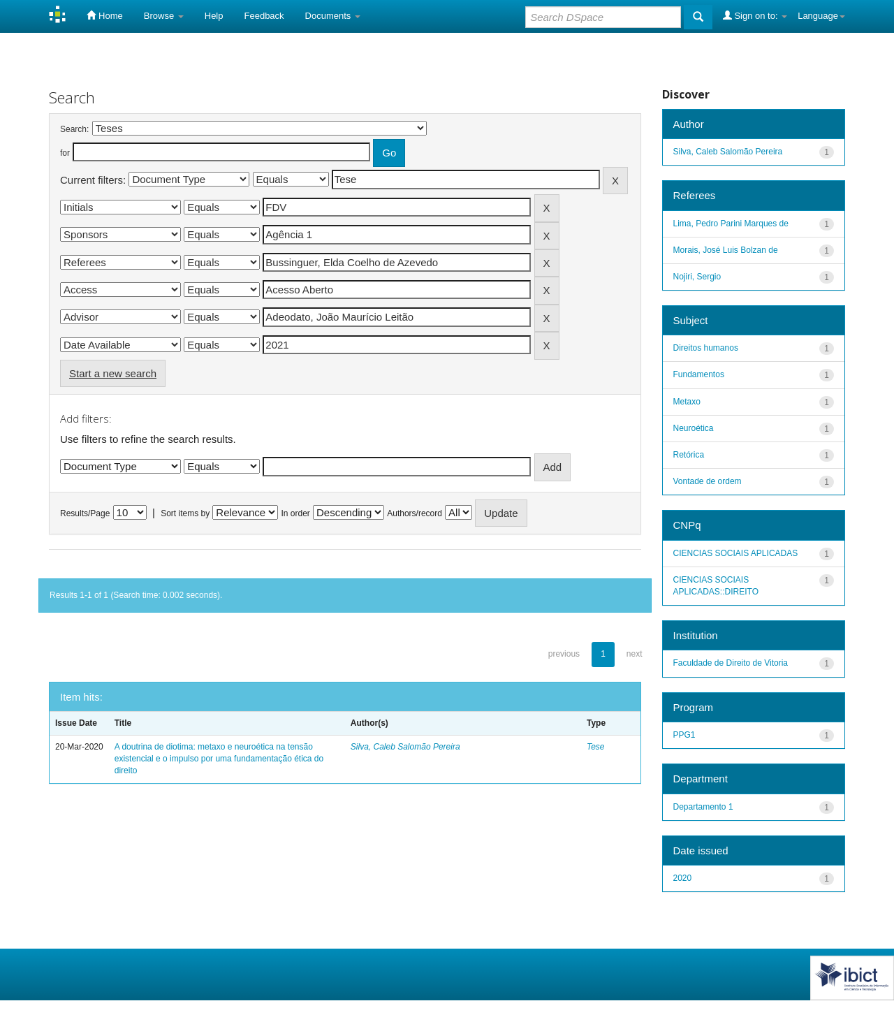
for (65, 153)
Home (104, 15)
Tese (596, 747)
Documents (332, 15)
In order (295, 513)
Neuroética (693, 428)
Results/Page (85, 513)
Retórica (689, 455)
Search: (74, 129)
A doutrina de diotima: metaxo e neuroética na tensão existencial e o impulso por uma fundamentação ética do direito (219, 758)
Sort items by (185, 513)
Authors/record (414, 513)
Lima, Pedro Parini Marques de (731, 223)
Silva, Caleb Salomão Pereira (405, 747)
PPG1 (684, 735)
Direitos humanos (705, 348)
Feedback (264, 15)
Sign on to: (755, 15)
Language (821, 15)
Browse (164, 15)
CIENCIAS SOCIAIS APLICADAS (735, 553)
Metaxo (687, 402)
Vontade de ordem (707, 481)
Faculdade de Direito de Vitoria (731, 663)
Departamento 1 (703, 807)
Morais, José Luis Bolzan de (725, 250)
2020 (682, 878)
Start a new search (112, 373)
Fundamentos (698, 374)
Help (214, 15)
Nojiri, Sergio (697, 277)
